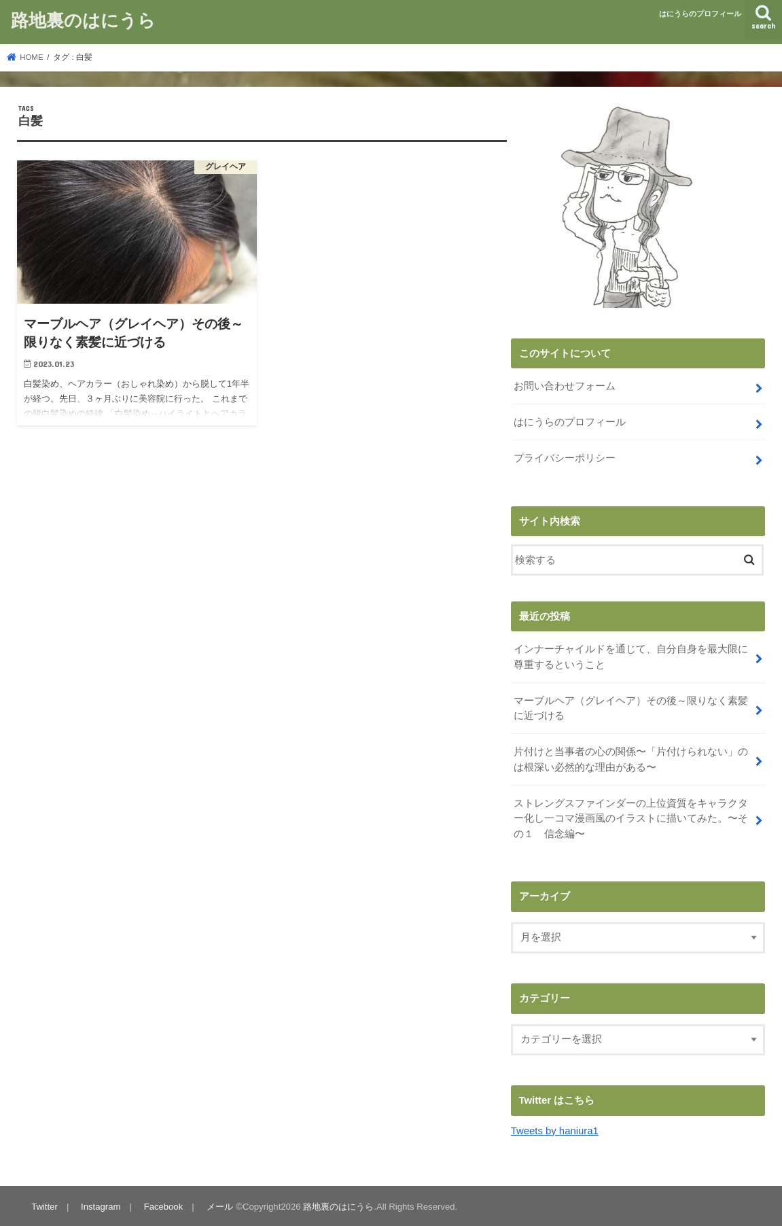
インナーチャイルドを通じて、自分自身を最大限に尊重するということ (631, 656)
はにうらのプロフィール (700, 14)
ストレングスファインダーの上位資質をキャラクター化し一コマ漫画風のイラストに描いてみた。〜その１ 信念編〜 (631, 816)
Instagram (101, 1204)
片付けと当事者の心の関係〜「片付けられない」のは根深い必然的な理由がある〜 (631, 758)
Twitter (44, 1204)
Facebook (163, 1204)
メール (219, 1204)
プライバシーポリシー (565, 458)
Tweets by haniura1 (555, 1128)
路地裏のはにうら (83, 19)
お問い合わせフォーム (565, 386)
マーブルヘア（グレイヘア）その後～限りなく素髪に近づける (631, 707)
